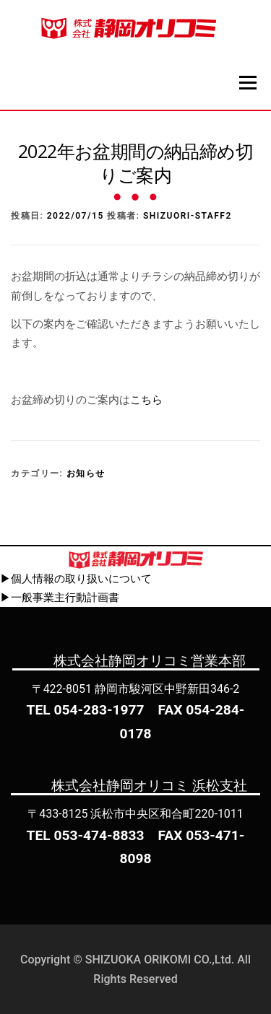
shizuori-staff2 (187, 216)
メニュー (247, 82)
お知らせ (86, 473)
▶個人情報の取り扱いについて (76, 578)
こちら (146, 399)
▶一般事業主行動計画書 (59, 597)
